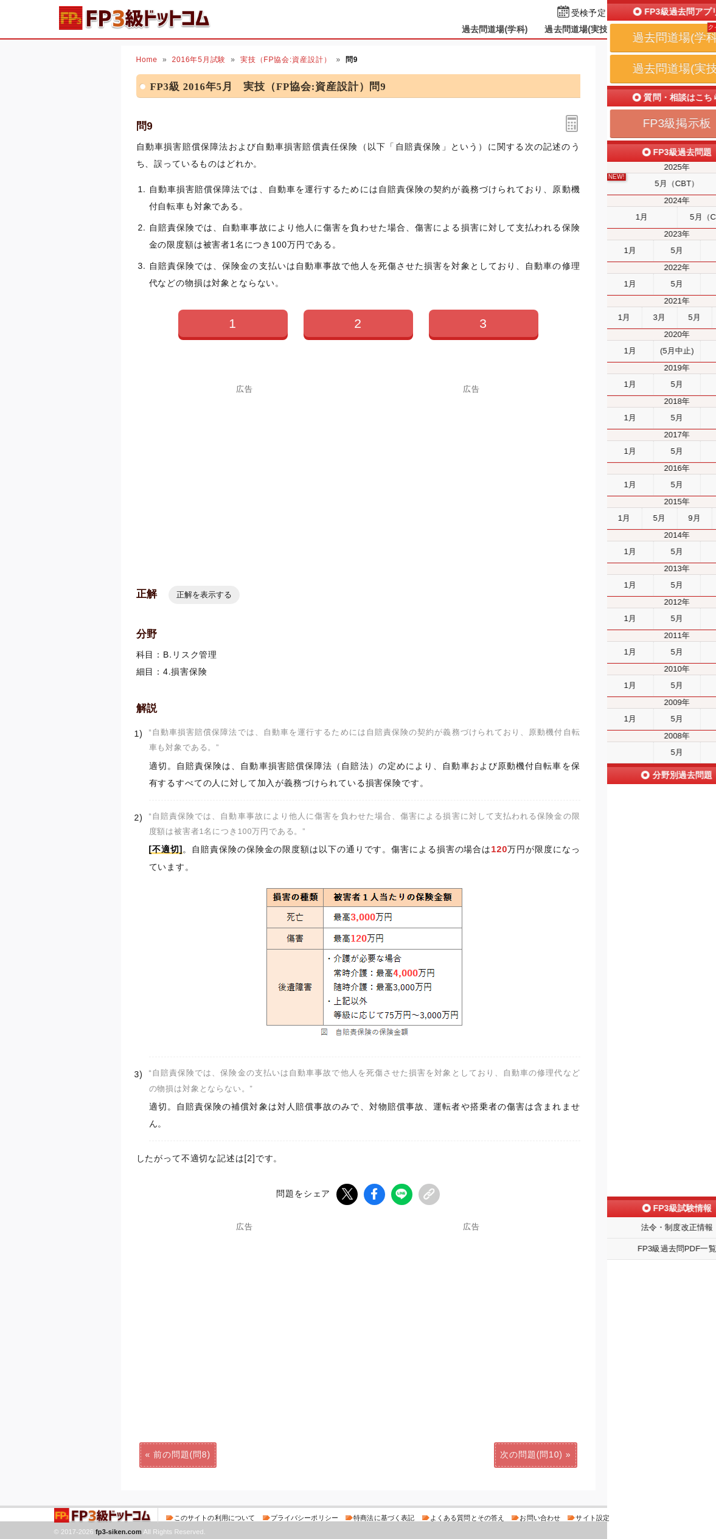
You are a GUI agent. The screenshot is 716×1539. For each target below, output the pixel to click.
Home (147, 59)
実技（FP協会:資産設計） (286, 59)
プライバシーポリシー (304, 1517)
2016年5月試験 (199, 59)
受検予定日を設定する (614, 13)
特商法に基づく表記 (383, 1517)
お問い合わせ (540, 1517)
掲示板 (640, 29)
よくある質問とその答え (467, 1517)
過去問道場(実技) (577, 29)
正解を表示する (204, 594)
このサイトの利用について (214, 1517)
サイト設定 (592, 1517)
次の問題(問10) (531, 1454)
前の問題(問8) (181, 1454)
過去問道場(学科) (495, 29)
